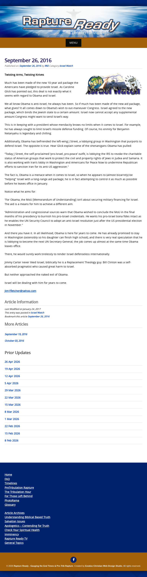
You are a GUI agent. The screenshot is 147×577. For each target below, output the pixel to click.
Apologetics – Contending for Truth (27, 526)
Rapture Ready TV (16, 538)
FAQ (7, 479)
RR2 (47, 65)
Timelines (11, 483)
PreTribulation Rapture (19, 487)
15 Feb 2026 (12, 433)
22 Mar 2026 (12, 397)
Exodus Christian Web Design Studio (103, 566)
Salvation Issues (15, 521)
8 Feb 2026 (11, 440)
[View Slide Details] (73, 22)
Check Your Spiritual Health (22, 530)
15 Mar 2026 (12, 404)
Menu (73, 42)
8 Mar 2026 (12, 412)
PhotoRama (12, 500)
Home (8, 474)
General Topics (14, 543)
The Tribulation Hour (18, 492)
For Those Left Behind (19, 496)
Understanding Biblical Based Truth (27, 517)
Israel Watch (66, 65)
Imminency (12, 534)
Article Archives (14, 513)
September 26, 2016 (38, 316)
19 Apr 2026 (12, 369)
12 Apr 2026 (12, 376)
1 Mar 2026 (12, 419)
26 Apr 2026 (12, 362)
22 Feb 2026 (12, 426)
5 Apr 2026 (11, 383)
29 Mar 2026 (12, 390)
